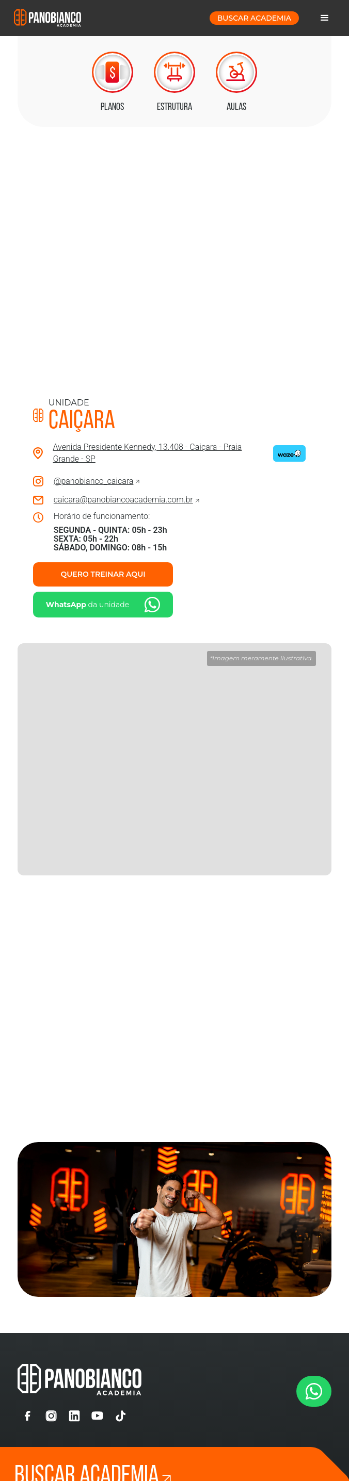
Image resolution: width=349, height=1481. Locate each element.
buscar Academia (254, 18)
